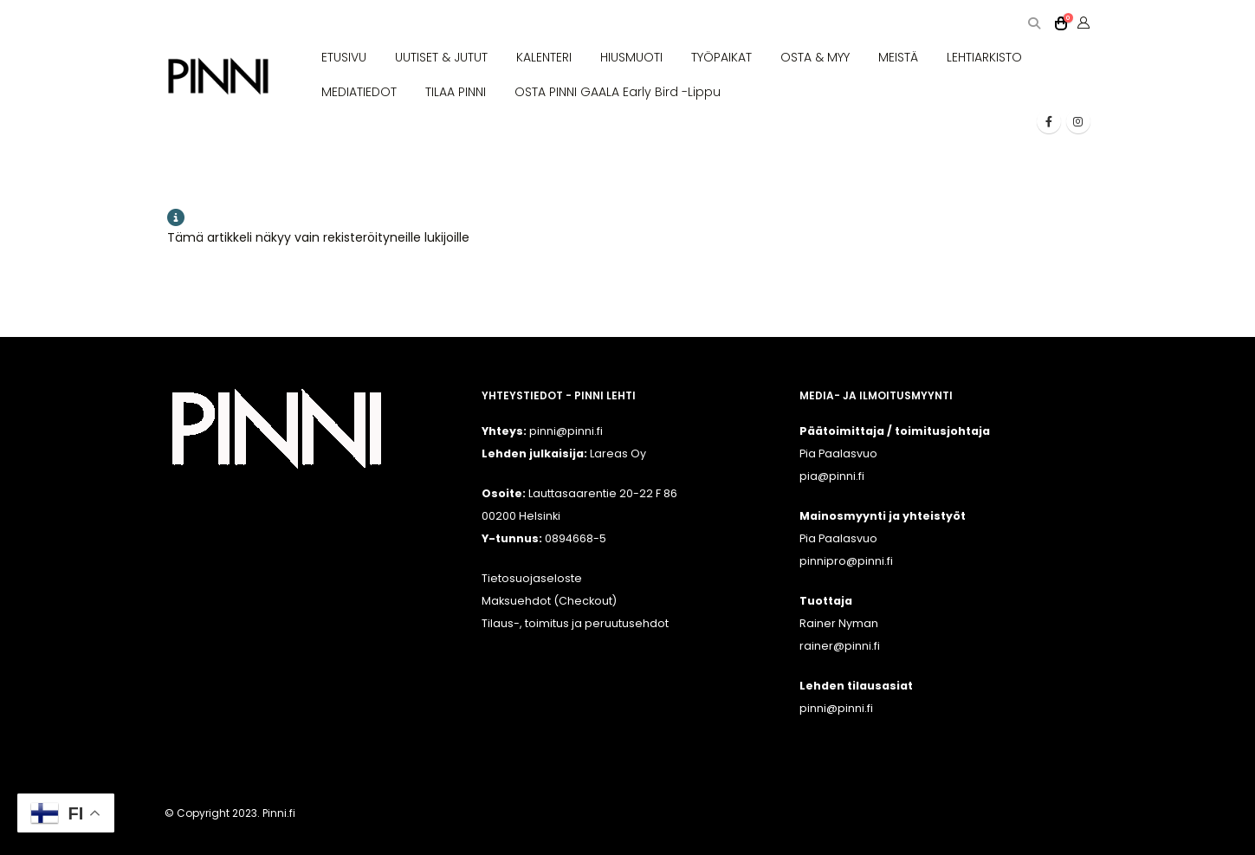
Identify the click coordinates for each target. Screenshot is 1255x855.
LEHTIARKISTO (984, 57)
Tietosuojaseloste (532, 578)
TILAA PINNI (455, 91)
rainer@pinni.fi (839, 645)
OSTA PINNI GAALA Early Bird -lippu (617, 91)
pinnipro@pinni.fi (846, 561)
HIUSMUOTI (631, 57)
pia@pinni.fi (831, 476)
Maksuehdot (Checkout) (549, 600)
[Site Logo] (219, 76)
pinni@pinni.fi (836, 708)
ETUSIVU (343, 57)
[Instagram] (1078, 121)
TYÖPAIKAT (721, 57)
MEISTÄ (898, 57)
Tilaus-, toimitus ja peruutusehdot (575, 623)
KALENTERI (544, 57)
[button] (1034, 24)
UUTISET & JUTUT (441, 57)
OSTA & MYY (815, 57)
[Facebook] (1049, 121)
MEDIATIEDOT (359, 91)
